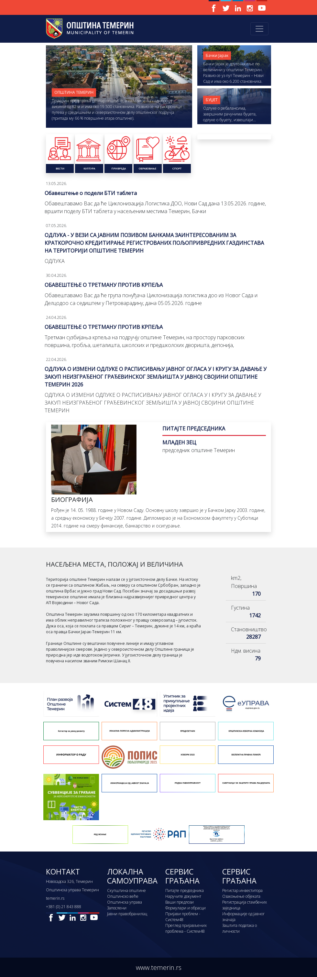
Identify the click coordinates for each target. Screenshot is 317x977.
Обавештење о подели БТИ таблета (91, 193)
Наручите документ (183, 896)
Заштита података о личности (239, 928)
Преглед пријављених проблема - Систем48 (186, 928)
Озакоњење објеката (241, 896)
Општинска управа (124, 902)
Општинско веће (122, 896)
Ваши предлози (179, 902)
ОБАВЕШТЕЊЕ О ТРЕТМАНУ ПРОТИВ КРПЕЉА (104, 284)
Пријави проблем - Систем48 (182, 916)
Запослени (116, 908)
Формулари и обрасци (185, 908)
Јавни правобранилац (127, 914)
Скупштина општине (126, 890)
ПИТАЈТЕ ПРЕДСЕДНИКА (193, 428)
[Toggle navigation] (259, 28)
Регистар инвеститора (242, 890)
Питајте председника (184, 890)
